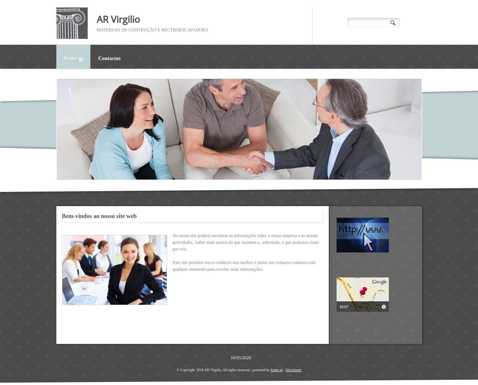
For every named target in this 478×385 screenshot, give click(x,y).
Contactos (109, 58)
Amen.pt (276, 370)
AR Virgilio (118, 19)
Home (77, 59)
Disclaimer (294, 370)
